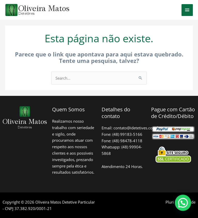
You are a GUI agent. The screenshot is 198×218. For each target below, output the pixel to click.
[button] (183, 204)
